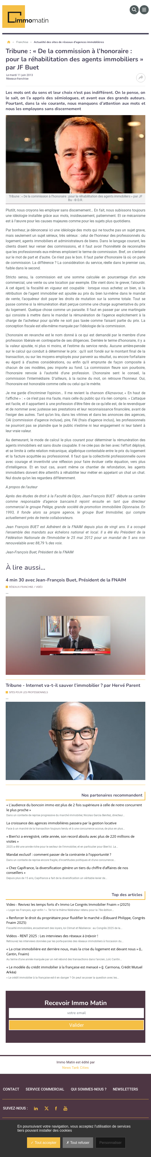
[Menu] (144, 9)
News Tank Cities (75, 1068)
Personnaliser (110, 1143)
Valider (76, 1025)
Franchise (22, 42)
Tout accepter (43, 1143)
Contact (11, 1089)
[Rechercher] (134, 9)
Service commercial (45, 1089)
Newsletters (125, 1089)
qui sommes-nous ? (88, 1089)
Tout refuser (77, 1143)
